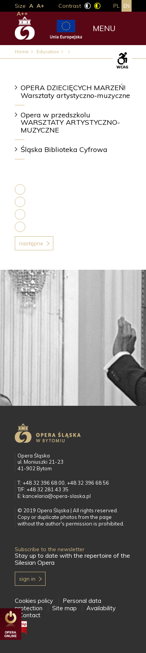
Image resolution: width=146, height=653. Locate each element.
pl (116, 6)
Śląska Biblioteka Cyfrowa (64, 149)
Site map (64, 608)
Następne (31, 243)
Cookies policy (34, 600)
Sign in (27, 578)
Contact (29, 615)
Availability (101, 608)
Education (48, 51)
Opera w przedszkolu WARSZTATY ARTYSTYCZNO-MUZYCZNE (70, 122)
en (126, 6)
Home (22, 51)
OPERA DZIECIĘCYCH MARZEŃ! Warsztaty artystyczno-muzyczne (75, 91)
